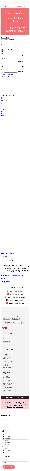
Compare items (11, 275)
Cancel (22, 275)
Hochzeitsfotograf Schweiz (18, 11)
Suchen (3, 74)
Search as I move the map (8, 277)
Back (8, 76)
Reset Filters (9, 74)
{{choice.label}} (21, 55)
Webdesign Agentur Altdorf (15, 407)
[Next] (4, 250)
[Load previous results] (1, 112)
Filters (3, 36)
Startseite (7, 11)
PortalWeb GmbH (18, 405)
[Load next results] (1, 114)
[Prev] (4, 249)
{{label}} (11, 39)
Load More (3, 110)
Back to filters (5, 100)
